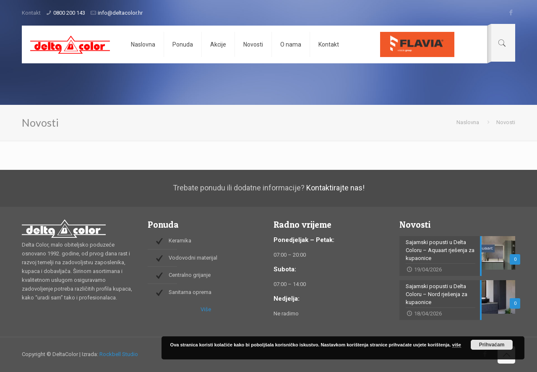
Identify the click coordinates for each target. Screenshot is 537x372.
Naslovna (467, 122)
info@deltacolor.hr (120, 13)
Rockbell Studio (118, 354)
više (456, 344)
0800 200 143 (69, 13)
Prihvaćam (492, 345)
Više (206, 309)
